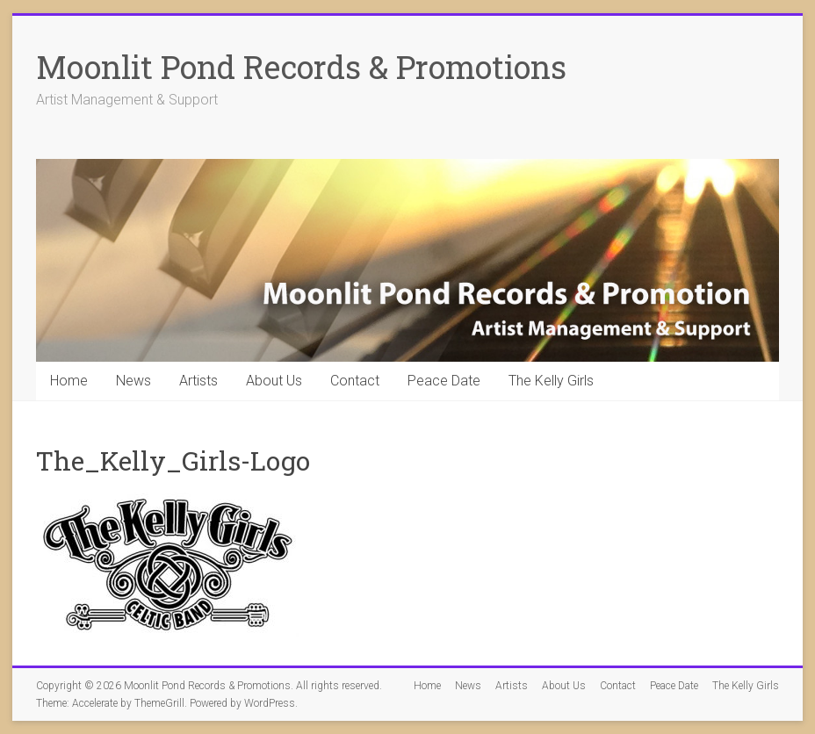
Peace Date (444, 380)
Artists (198, 380)
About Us (274, 380)
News (133, 380)
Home (69, 380)
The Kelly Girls (551, 380)
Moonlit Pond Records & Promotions (301, 67)
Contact (354, 380)
